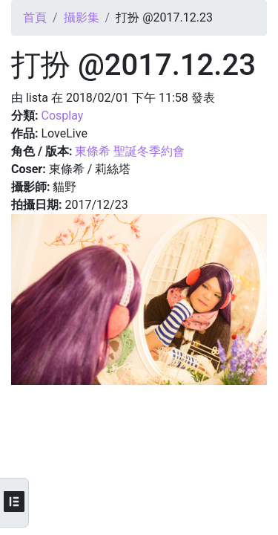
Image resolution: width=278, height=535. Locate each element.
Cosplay (62, 115)
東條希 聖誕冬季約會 (130, 151)
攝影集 (81, 17)
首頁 (35, 17)
